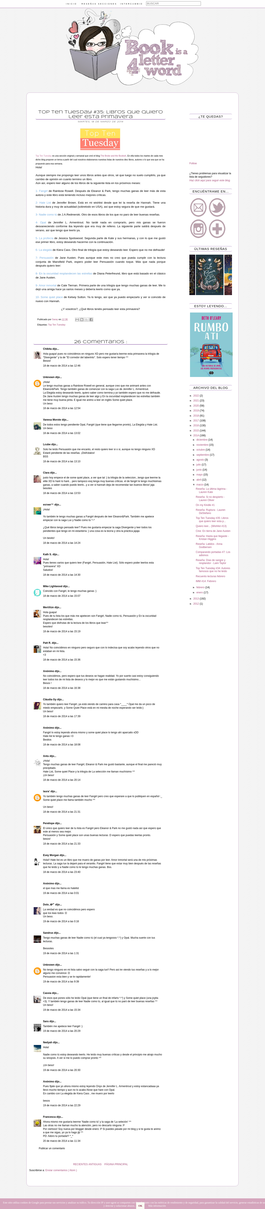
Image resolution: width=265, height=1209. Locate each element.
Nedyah (48, 1042)
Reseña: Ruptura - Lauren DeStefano (210, 511)
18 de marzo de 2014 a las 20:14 (61, 779)
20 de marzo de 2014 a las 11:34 (61, 1140)
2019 (196, 410)
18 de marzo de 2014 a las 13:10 (61, 461)
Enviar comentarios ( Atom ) (61, 1170)
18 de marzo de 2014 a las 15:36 (61, 659)
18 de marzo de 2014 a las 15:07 (61, 595)
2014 (196, 435)
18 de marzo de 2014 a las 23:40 (61, 872)
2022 (196, 395)
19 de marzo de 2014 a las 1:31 (61, 953)
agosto (200, 459)
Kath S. (48, 554)
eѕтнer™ (48, 504)
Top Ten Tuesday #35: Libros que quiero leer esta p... (212, 519)
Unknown (49, 377)
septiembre (203, 454)
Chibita (47, 348)
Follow (193, 163)
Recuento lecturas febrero (210, 576)
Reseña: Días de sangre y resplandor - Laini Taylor (211, 562)
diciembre (202, 439)
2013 (196, 598)
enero (200, 592)
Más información (157, 1205)
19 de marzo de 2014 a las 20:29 (61, 1030)
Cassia (47, 993)
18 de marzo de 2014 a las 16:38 (61, 688)
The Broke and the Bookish (113, 156)
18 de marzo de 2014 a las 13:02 (61, 433)
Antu (46, 756)
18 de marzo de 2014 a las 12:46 (61, 365)
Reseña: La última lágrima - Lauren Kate (211, 490)
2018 (196, 415)
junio (199, 469)
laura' (46, 791)
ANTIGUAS (94, 1164)
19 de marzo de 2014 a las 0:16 (61, 921)
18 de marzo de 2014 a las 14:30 (61, 574)
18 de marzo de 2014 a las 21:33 (61, 843)
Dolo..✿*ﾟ (49, 904)
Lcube (47, 444)
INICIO (71, 4)
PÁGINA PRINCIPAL (116, 1164)
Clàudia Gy (50, 699)
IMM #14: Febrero (206, 581)
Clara (46, 472)
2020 (196, 405)
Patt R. (47, 642)
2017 (196, 420)
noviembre (202, 444)
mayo (199, 474)
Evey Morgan (51, 855)
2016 (196, 425)
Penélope (49, 823)
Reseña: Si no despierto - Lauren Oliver (210, 498)
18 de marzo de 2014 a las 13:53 (61, 493)
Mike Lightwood (53, 586)
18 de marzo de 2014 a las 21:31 (61, 811)
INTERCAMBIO (131, 4)
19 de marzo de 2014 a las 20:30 (61, 1070)
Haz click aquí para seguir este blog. (209, 180)
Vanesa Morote (52, 419)
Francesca (49, 1116)
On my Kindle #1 (205, 505)
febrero (200, 587)
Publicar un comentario (52, 1148)
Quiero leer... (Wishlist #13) (211, 526)
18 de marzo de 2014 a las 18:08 (61, 744)
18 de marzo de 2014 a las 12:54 (61, 408)
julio (199, 464)
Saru (46, 1021)
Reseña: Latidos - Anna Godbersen (209, 545)
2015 (196, 430)
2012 (196, 603)
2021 (196, 400)
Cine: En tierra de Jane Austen (213, 531)
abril (199, 479)
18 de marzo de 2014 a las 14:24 (61, 542)
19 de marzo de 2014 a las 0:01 (61, 893)
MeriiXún (49, 607)
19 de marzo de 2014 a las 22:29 (61, 1105)
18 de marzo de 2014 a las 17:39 (61, 716)
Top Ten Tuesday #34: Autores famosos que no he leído (213, 570)
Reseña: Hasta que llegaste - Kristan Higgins (212, 538)
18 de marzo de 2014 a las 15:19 (61, 631)
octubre (201, 449)
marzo (200, 484)
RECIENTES (80, 1164)
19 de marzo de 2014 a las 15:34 (61, 1009)
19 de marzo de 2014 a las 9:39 (61, 981)
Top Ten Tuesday (56, 324)
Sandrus (48, 932)
